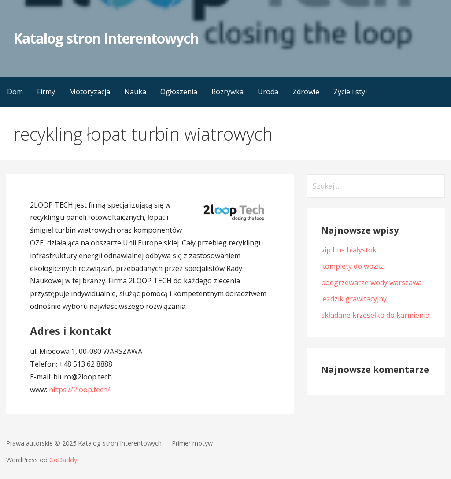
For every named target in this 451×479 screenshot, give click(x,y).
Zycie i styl (350, 92)
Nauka (135, 92)
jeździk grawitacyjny (354, 299)
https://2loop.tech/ (79, 389)
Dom (15, 92)
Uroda (268, 92)
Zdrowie (305, 92)
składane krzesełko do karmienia (375, 315)
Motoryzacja (89, 92)
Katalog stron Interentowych (106, 38)
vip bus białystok (349, 250)
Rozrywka (227, 92)
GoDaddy (63, 460)
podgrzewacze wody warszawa (371, 282)
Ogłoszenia (178, 92)
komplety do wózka (353, 266)
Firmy (46, 92)
